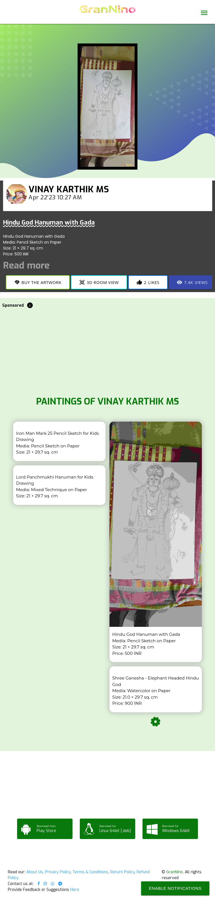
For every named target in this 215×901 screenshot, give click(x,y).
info (30, 305)
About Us (34, 872)
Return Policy (122, 872)
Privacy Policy (58, 872)
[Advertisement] (107, 350)
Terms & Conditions (90, 872)
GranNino (174, 872)
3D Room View (99, 282)
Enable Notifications (175, 888)
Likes (148, 282)
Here (74, 889)
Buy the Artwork (38, 282)
